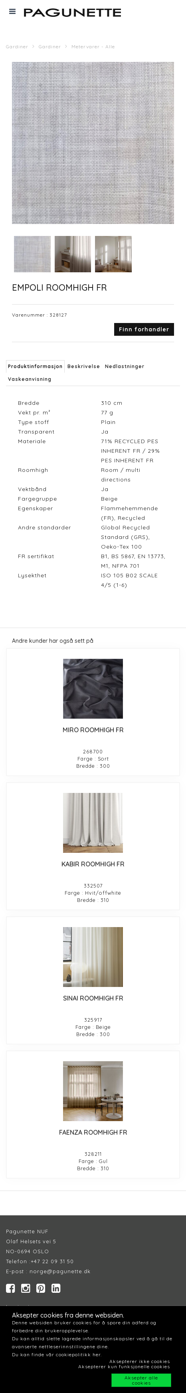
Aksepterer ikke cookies (139, 1361)
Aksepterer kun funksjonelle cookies (124, 1366)
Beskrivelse (83, 366)
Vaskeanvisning (29, 379)
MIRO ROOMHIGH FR (93, 730)
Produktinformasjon (35, 366)
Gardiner (17, 47)
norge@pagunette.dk (60, 1271)
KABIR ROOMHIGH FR (93, 864)
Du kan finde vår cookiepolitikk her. (57, 1354)
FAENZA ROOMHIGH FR (93, 1132)
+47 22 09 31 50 (52, 1261)
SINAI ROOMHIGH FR (93, 998)
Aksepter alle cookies (141, 1380)
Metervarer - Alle (93, 47)
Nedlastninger (124, 366)
